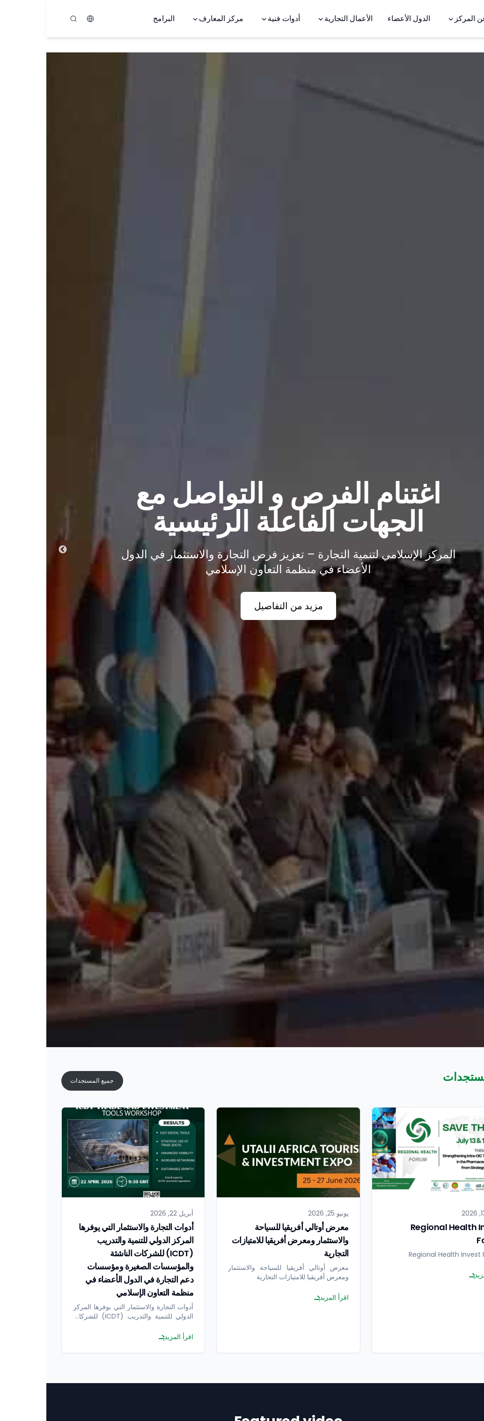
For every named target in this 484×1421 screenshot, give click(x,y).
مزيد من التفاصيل (242, 605)
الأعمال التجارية (298, 18)
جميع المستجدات (45, 1080)
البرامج (117, 18)
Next (16, 549)
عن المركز (421, 18)
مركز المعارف (171, 18)
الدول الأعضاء (362, 18)
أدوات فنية (234, 18)
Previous (467, 549)
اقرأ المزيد (439, 1275)
